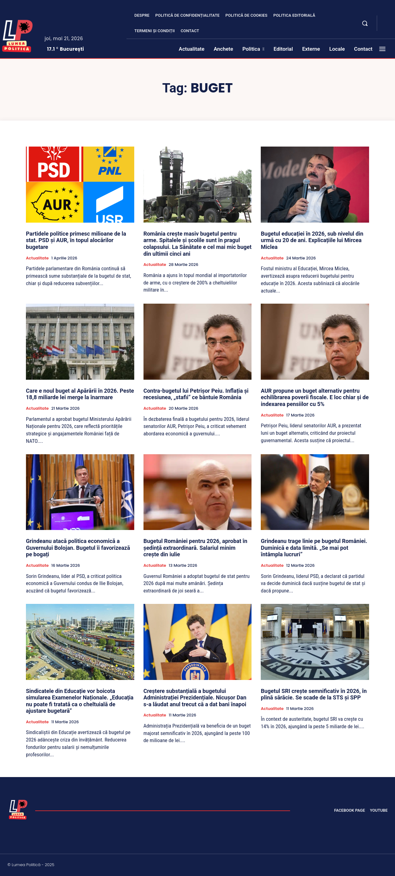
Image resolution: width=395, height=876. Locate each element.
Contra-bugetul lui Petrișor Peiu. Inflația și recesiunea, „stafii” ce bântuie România (196, 394)
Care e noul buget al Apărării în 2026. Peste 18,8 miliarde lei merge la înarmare (80, 394)
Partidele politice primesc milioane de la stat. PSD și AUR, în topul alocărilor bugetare (76, 240)
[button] (364, 23)
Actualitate (37, 258)
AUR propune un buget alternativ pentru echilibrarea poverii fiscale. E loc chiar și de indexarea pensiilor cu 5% (314, 397)
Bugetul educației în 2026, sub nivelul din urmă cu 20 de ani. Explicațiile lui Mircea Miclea (312, 240)
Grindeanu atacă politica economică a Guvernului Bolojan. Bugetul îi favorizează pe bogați (78, 548)
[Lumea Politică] (18, 809)
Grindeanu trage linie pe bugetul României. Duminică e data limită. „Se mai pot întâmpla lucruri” (314, 548)
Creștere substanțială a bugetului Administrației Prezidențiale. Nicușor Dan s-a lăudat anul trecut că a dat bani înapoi (195, 697)
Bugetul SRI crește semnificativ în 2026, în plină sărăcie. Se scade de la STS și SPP (314, 694)
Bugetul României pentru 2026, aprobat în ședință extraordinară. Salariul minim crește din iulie (195, 548)
